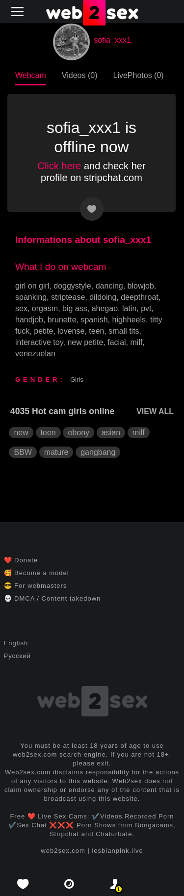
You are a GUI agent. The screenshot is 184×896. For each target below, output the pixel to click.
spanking (31, 297)
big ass (74, 308)
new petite (85, 342)
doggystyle (72, 286)
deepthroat (139, 297)
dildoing (102, 297)
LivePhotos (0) (138, 75)
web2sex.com (63, 850)
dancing (109, 286)
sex (21, 308)
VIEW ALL (155, 411)
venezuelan (35, 353)
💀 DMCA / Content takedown (52, 598)
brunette (62, 320)
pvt (146, 308)
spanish (93, 320)
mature (56, 452)
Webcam (30, 75)
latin (129, 308)
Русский (17, 655)
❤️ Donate (21, 560)
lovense (70, 331)
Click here (59, 165)
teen (96, 331)
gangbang (97, 452)
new (21, 432)
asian (111, 432)
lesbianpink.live (117, 850)
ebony (78, 432)
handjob (29, 320)
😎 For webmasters (35, 585)
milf (137, 342)
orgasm (45, 308)
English (16, 643)
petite (43, 331)
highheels (129, 320)
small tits (123, 331)
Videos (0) (80, 75)
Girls (76, 379)
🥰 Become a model (36, 573)
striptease (68, 297)
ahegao (105, 308)
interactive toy (39, 342)
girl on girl (32, 286)
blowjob (141, 286)
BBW (22, 452)
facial (116, 342)
